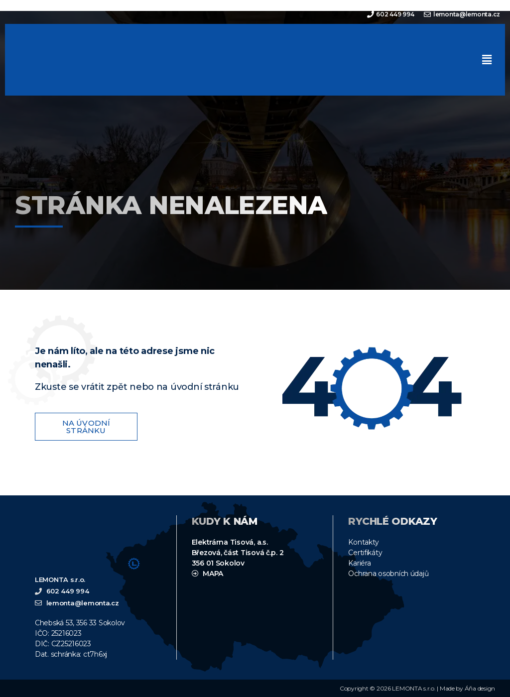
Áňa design (480, 688)
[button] (486, 59)
